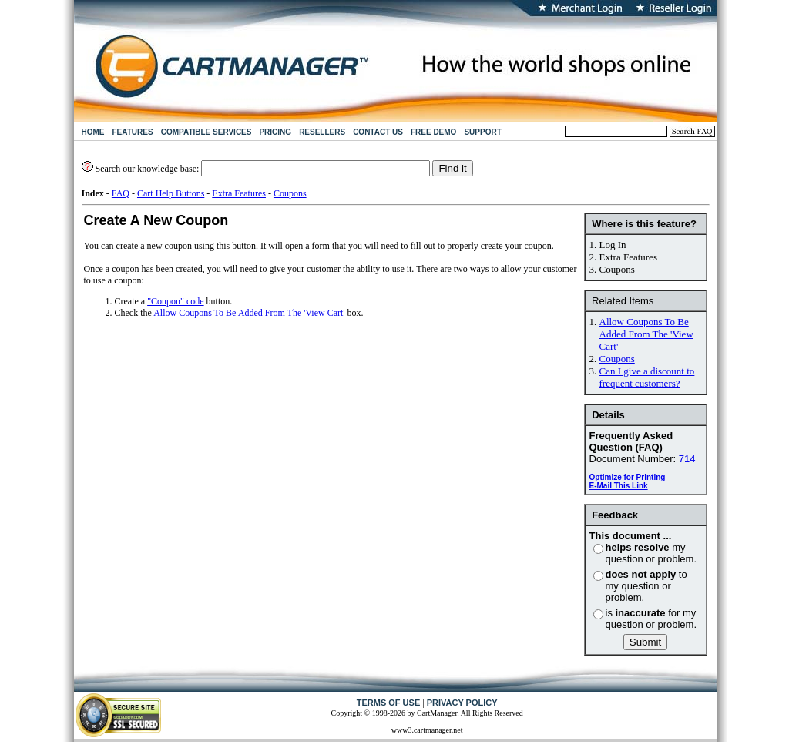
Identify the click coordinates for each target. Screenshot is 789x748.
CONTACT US (378, 132)
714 (687, 459)
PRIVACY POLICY (462, 702)
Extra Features (239, 193)
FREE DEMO (433, 132)
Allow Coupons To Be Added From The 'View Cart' (646, 334)
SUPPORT (482, 132)
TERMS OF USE (389, 702)
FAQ (120, 193)
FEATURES (132, 132)
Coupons (290, 193)
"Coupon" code (175, 301)
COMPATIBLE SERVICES (206, 132)
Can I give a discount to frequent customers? (647, 377)
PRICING (275, 132)
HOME (93, 132)
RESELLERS (322, 132)
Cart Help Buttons (170, 193)
